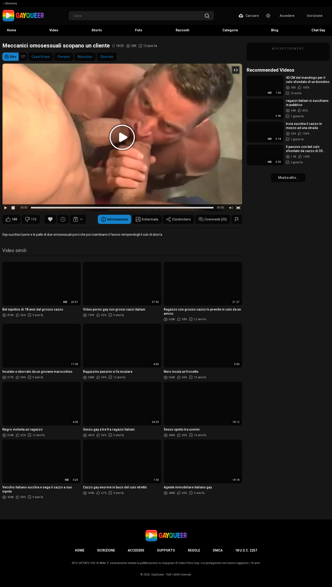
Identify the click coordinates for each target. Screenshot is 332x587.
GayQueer (157, 574)
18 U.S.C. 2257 (246, 550)
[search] (207, 16)
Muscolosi (85, 57)
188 (11, 219)
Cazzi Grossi (41, 57)
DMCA (217, 550)
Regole (194, 550)
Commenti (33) (213, 219)
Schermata (147, 219)
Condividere (178, 219)
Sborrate (106, 57)
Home (79, 550)
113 (30, 219)
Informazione (114, 219)
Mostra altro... (288, 177)
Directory (9, 3)
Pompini (64, 57)
